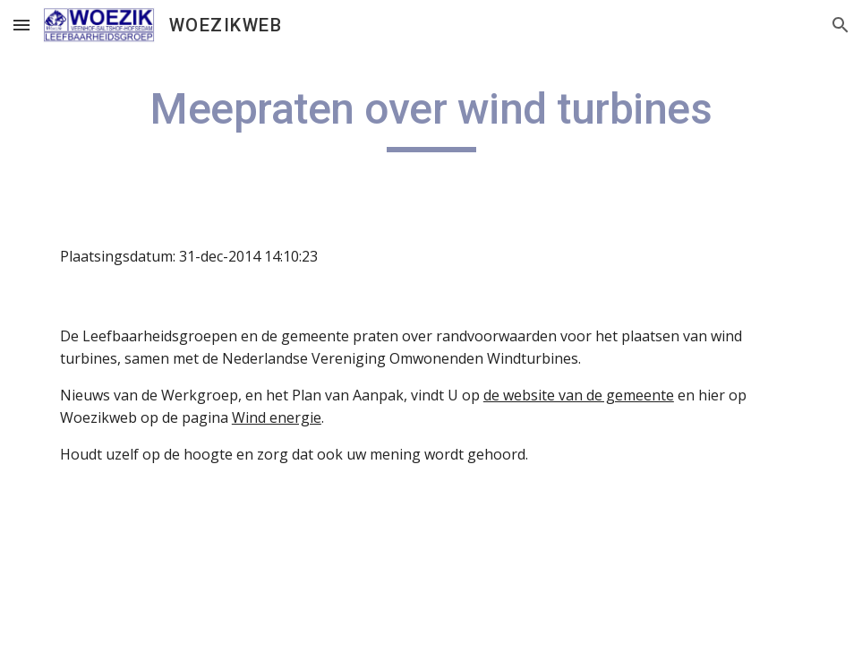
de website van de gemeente (578, 395)
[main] (431, 117)
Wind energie (276, 417)
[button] (21, 24)
